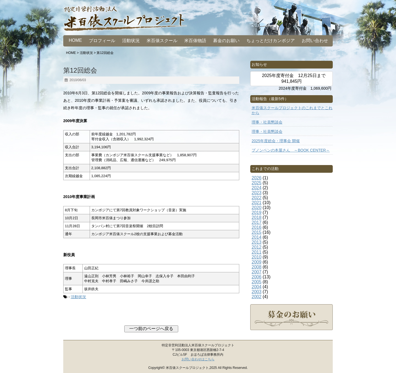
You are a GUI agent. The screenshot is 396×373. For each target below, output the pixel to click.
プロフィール (102, 40)
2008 (257, 267)
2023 (257, 192)
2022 (257, 197)
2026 (257, 177)
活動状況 (131, 40)
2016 (257, 227)
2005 (257, 281)
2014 (257, 237)
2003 (257, 291)
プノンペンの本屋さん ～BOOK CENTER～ (291, 150)
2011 (257, 252)
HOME (75, 40)
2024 (257, 187)
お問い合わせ (315, 40)
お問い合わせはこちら (198, 359)
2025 (257, 182)
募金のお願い (226, 40)
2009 (257, 262)
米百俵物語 (195, 40)
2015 (257, 232)
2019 (257, 212)
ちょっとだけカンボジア (270, 40)
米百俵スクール (162, 40)
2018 (257, 217)
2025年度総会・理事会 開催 (276, 141)
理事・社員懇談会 (267, 122)
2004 (257, 286)
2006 (257, 277)
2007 (257, 272)
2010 (257, 257)
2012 (257, 247)
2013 (257, 242)
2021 (257, 202)
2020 (257, 207)
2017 (257, 222)
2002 (257, 296)
